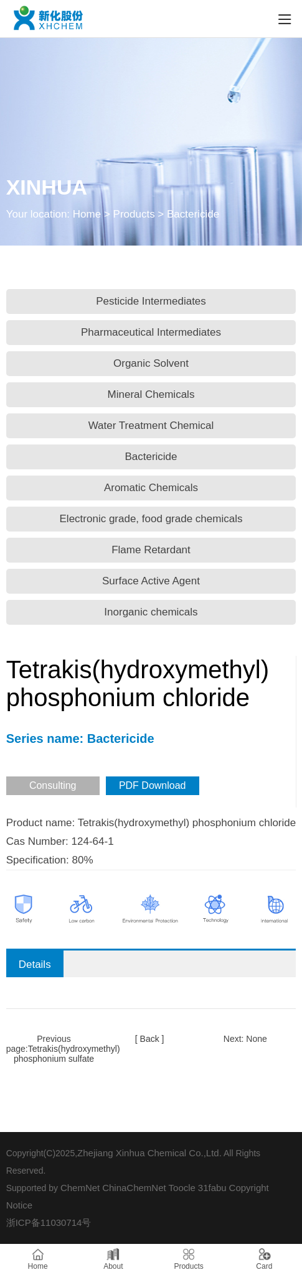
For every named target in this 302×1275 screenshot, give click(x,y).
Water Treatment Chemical (151, 425)
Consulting (53, 785)
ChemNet (80, 1187)
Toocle (182, 1187)
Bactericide (151, 457)
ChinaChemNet (134, 1187)
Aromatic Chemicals (151, 488)
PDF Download (152, 785)
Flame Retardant (151, 550)
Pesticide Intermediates (151, 301)
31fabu (212, 1187)
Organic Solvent (151, 363)
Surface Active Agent (151, 581)
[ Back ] (149, 1039)
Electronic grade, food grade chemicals (151, 519)
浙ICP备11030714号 (49, 1222)
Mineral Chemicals (151, 394)
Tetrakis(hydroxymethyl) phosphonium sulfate (67, 1054)
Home (87, 214)
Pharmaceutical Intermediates (151, 332)
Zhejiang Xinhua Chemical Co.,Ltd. (149, 1153)
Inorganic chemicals (150, 612)
